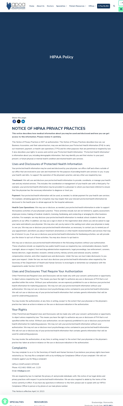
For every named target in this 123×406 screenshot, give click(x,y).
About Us (40, 6)
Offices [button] (92, 6)
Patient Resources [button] (77, 6)
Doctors (50, 6)
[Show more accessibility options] (5, 401)
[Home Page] (15, 6)
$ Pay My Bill (104, 6)
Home (31, 6)
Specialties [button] (61, 6)
